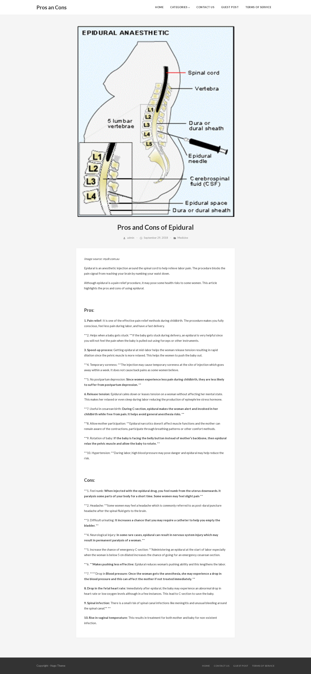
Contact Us (205, 7)
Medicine (183, 237)
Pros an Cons (51, 7)
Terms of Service (258, 7)
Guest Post (230, 7)
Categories (178, 7)
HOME (159, 7)
